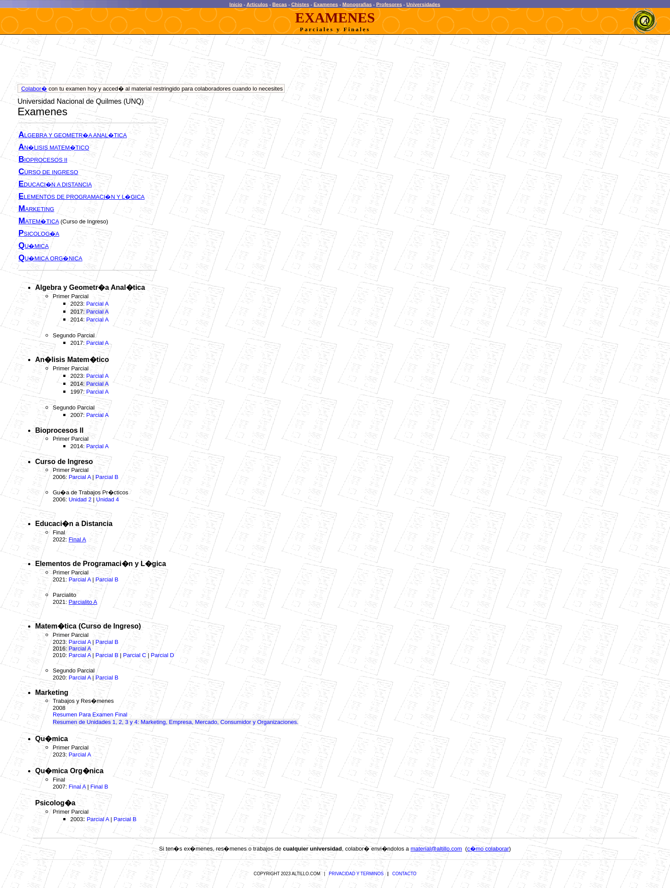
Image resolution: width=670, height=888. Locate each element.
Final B (99, 786)
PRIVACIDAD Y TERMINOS (356, 873)
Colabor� (34, 88)
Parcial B (106, 477)
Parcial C (134, 655)
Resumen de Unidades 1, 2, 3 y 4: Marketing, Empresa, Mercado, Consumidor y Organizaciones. (175, 722)
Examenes (326, 4)
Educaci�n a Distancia (73, 523)
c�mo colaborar (488, 848)
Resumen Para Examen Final (90, 714)
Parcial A (97, 303)
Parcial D (162, 655)
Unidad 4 (107, 499)
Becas (279, 4)
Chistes (300, 4)
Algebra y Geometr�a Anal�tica (90, 287)
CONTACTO (404, 873)
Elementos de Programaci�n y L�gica (100, 563)
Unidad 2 (80, 499)
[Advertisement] (177, 61)
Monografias (357, 4)
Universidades (423, 4)
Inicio (235, 4)
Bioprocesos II (59, 430)
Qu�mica (51, 738)
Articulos (257, 4)
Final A (77, 786)
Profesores (389, 4)
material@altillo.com (436, 848)
